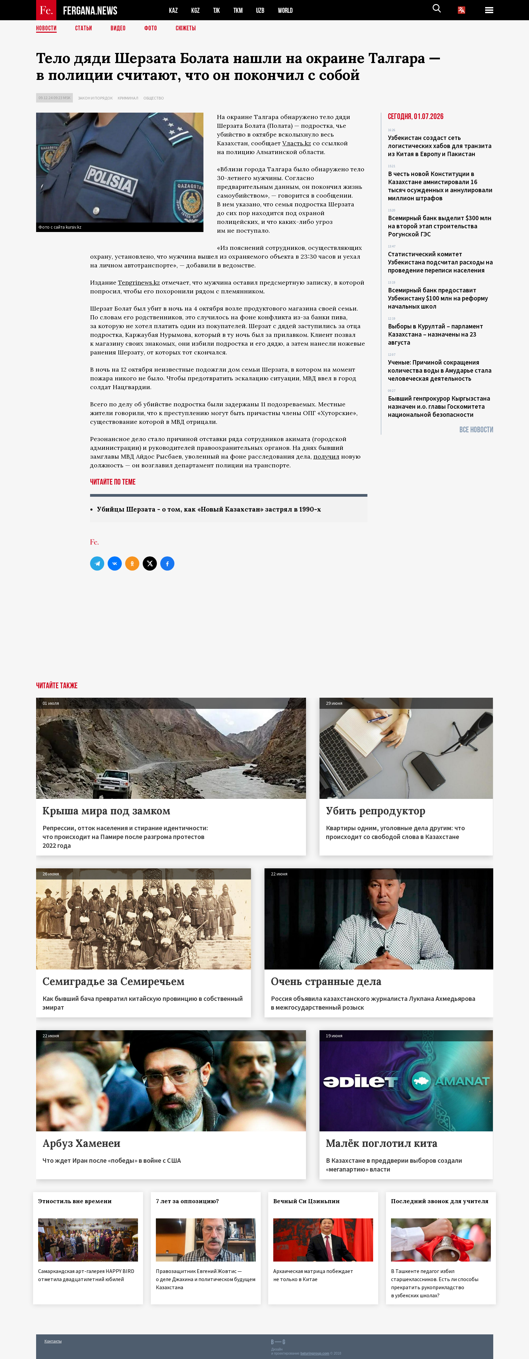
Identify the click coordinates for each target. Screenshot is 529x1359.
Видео (121, 28)
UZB (262, 10)
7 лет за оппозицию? (190, 1201)
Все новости (476, 430)
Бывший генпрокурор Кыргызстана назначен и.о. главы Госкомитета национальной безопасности (439, 406)
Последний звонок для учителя (423, 1205)
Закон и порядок (95, 97)
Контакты (53, 1339)
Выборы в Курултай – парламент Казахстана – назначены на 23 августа (435, 334)
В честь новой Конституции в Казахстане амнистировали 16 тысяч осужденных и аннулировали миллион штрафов (440, 186)
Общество (153, 97)
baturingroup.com (314, 1352)
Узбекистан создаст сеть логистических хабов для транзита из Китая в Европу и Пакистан (440, 146)
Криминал (128, 97)
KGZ (195, 10)
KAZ (173, 10)
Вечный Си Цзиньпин (309, 1201)
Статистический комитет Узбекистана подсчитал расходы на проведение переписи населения (440, 262)
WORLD (288, 10)
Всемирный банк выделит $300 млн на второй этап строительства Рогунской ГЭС (440, 226)
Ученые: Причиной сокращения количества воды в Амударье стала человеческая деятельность (440, 370)
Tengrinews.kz (139, 282)
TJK (217, 10)
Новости (47, 28)
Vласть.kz (296, 143)
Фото (153, 28)
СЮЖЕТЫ (189, 28)
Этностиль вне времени (78, 1201)
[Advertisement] (264, 631)
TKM (239, 10)
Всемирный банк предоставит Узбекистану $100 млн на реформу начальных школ (438, 298)
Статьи (85, 28)
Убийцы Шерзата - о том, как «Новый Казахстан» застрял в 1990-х (213, 509)
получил (326, 456)
